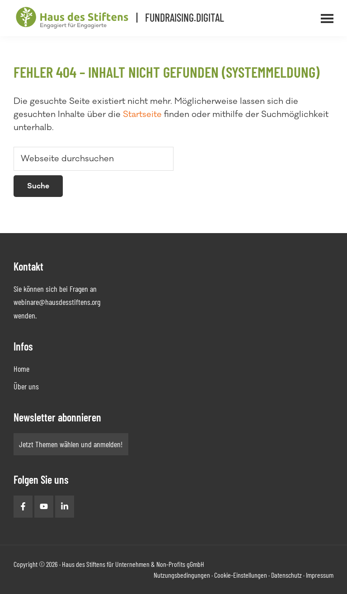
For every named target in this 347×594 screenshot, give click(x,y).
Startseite (142, 114)
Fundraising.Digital (184, 17)
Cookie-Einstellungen (240, 575)
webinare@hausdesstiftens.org (57, 302)
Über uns (26, 386)
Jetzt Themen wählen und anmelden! (71, 444)
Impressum (319, 575)
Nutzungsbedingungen (182, 575)
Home (21, 369)
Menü (339, 13)
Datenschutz (286, 575)
